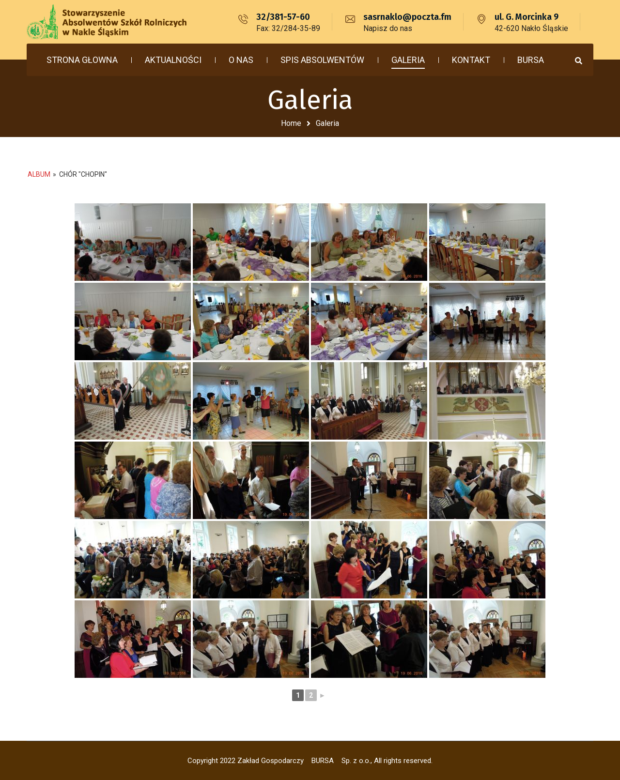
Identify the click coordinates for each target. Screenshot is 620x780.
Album (39, 174)
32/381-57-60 (283, 17)
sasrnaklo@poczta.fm (407, 17)
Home (291, 123)
